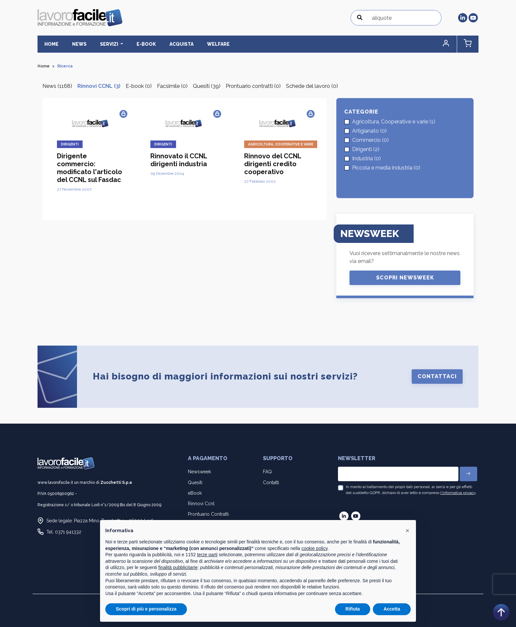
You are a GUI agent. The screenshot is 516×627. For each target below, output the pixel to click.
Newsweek (199, 472)
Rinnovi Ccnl (201, 504)
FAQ (267, 472)
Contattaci (437, 377)
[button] (450, 44)
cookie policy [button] (314, 548)
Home (50, 44)
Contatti (271, 482)
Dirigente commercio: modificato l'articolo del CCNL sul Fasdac (89, 168)
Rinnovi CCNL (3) (98, 86)
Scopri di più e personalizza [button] (146, 609)
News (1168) (57, 86)
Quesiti (195, 482)
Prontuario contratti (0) (253, 86)
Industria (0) (366, 158)
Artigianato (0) (369, 131)
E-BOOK (135, 44)
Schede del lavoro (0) (312, 86)
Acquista (168, 44)
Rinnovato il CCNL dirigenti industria (178, 160)
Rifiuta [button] (353, 609)
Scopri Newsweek (405, 277)
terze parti (207, 554)
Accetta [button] (391, 609)
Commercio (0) (370, 140)
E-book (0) (139, 86)
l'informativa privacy (458, 492)
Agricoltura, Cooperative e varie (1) (393, 121)
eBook (195, 493)
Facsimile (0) (172, 86)
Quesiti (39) (206, 86)
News (74, 44)
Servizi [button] (102, 44)
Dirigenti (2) (365, 149)
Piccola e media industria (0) (386, 168)
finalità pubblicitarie (177, 567)
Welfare (202, 44)
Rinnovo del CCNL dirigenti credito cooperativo (272, 164)
